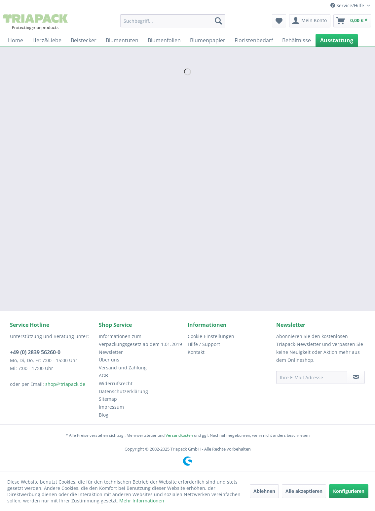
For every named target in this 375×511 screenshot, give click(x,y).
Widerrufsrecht (115, 383)
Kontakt (196, 352)
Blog (103, 415)
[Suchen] (218, 20)
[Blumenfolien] (164, 40)
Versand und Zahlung (123, 367)
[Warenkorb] (352, 20)
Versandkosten (179, 435)
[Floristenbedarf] (254, 40)
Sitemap (108, 399)
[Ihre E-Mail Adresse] (311, 377)
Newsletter (111, 352)
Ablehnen (264, 491)
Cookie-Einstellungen (211, 336)
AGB (103, 375)
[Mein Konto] (309, 20)
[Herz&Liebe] (47, 40)
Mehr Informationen (141, 500)
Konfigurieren (348, 491)
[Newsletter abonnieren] (356, 377)
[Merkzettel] (279, 20)
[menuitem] (172, 20)
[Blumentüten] (122, 40)
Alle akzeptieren (303, 491)
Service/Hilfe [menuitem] (347, 5)
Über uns (109, 360)
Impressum (111, 407)
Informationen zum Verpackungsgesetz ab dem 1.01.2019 (140, 340)
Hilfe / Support (204, 344)
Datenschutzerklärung (123, 391)
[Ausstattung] (337, 40)
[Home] (15, 40)
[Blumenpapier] (207, 40)
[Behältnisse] (297, 40)
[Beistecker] (83, 40)
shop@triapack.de (65, 384)
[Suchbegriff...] (172, 20)
